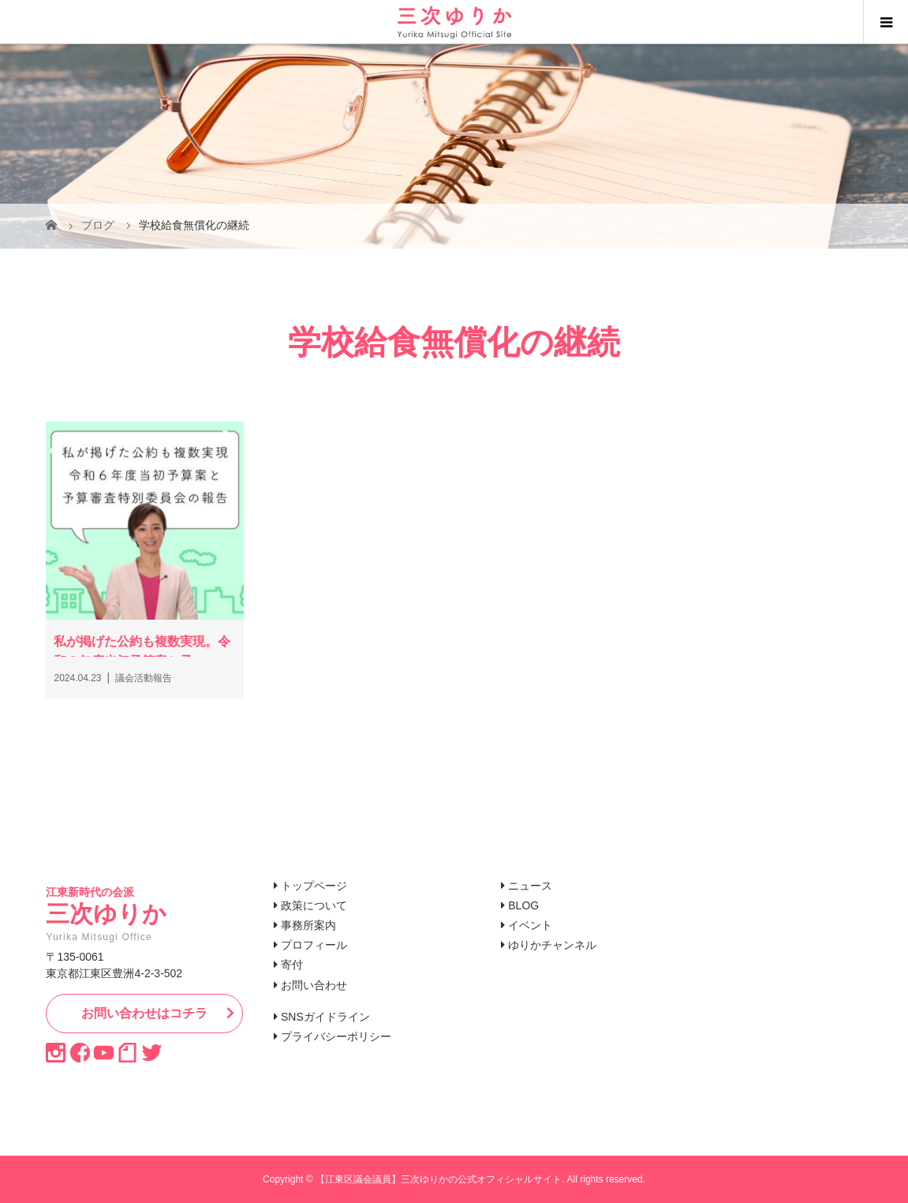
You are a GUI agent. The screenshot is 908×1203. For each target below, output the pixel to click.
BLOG (523, 905)
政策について (314, 905)
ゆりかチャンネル (552, 945)
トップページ (314, 885)
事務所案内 (308, 925)
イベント (530, 925)
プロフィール (314, 945)
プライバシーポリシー (336, 1036)
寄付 (292, 964)
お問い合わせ (314, 985)
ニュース (530, 885)
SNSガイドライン (325, 1016)
